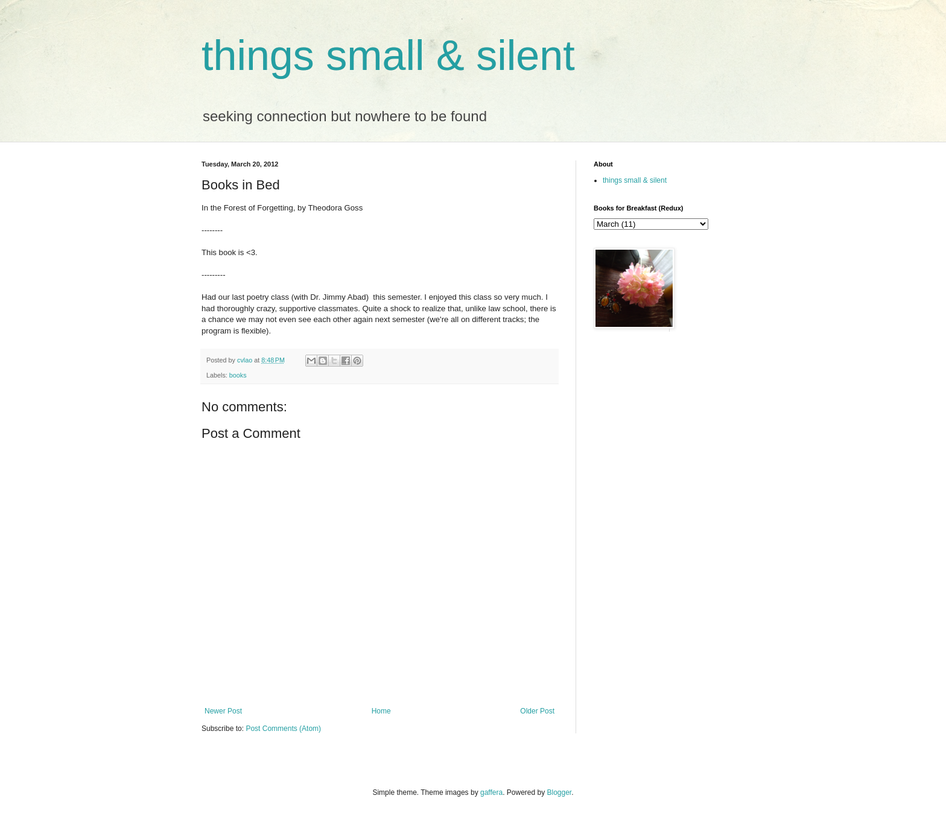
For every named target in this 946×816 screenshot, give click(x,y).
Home (381, 711)
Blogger (559, 792)
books (238, 375)
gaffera (491, 792)
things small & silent (388, 55)
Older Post (537, 711)
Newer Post (223, 711)
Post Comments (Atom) (283, 728)
